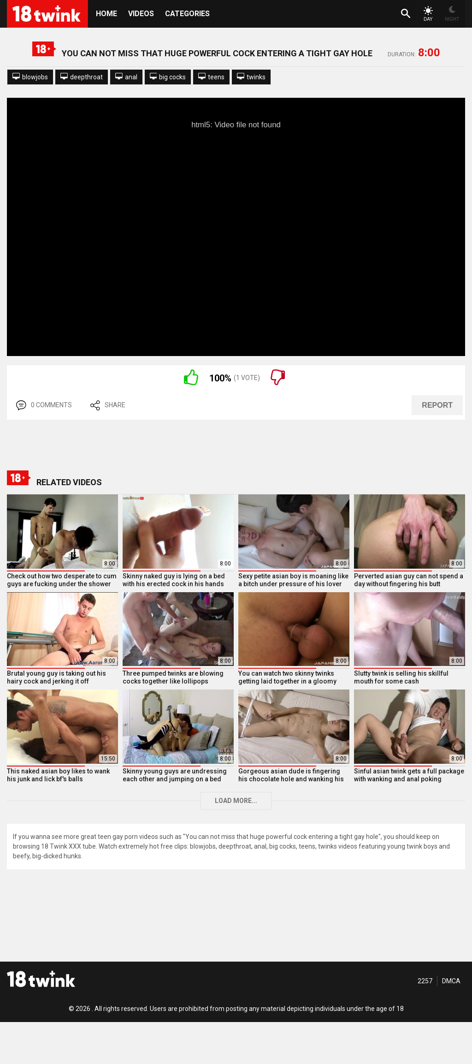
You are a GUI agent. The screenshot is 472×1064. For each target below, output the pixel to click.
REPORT (437, 405)
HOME (106, 13)
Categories (187, 13)
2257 (425, 981)
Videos (141, 13)
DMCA (451, 981)
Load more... (236, 800)
